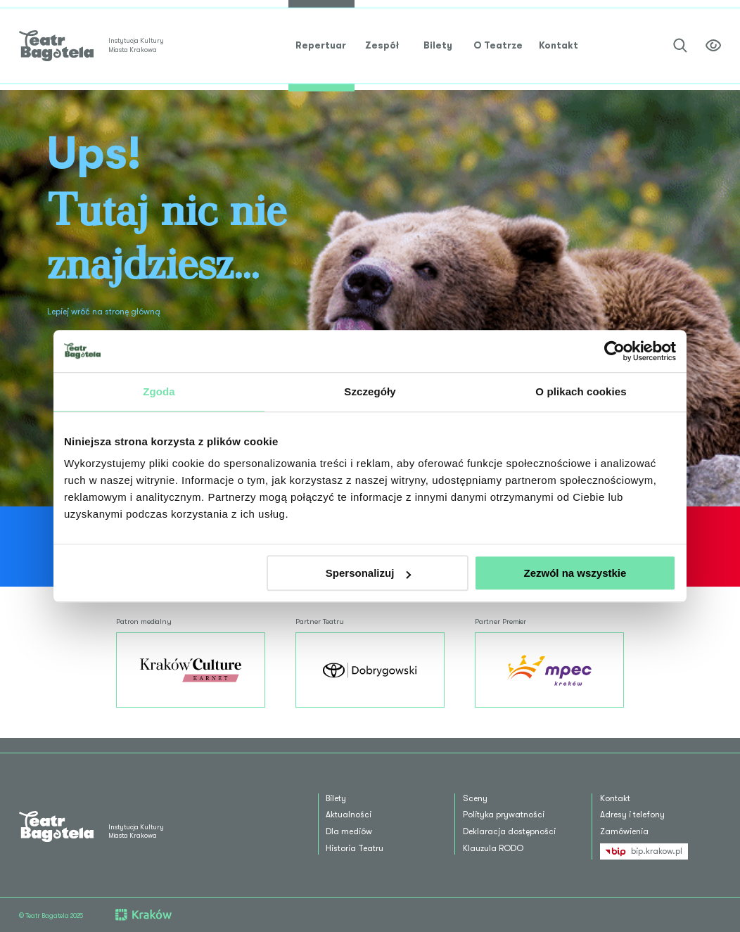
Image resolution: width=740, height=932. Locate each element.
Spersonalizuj (369, 573)
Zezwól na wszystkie (575, 573)
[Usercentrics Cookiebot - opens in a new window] (614, 351)
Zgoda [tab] (159, 391)
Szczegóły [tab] (369, 391)
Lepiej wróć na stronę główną (103, 312)
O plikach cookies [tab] (580, 391)
